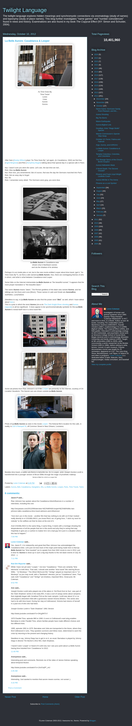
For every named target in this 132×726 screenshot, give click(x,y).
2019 (96, 72)
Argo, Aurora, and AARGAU (107, 145)
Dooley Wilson (19, 160)
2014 (96, 89)
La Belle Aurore (50, 487)
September (101, 188)
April (98, 205)
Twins (81, 487)
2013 (96, 92)
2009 (96, 226)
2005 (96, 240)
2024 (96, 54)
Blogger (93, 721)
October (99, 106)
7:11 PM (14, 558)
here (11, 302)
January (99, 215)
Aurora (13, 487)
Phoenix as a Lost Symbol (106, 183)
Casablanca (26, 487)
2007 (96, 233)
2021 (96, 65)
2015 (96, 85)
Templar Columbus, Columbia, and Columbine (108, 155)
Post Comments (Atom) (50, 704)
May (98, 201)
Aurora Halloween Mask (105, 165)
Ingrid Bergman (11, 163)
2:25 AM (14, 671)
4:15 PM (14, 683)
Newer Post (10, 697)
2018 (96, 75)
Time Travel (73, 487)
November (100, 102)
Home (45, 697)
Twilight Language (25, 10)
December (100, 99)
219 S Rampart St (19, 426)
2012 (96, 96)
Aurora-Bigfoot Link (103, 125)
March (99, 208)
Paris (66, 487)
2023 (96, 58)
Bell (18, 487)
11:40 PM (15, 652)
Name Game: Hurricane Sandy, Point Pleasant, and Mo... (108, 110)
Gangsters (36, 487)
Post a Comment (15, 688)
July (98, 194)
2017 (96, 79)
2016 (96, 82)
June (98, 198)
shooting (56, 304)
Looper (60, 487)
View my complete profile (101, 364)
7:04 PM (14, 537)
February (100, 212)
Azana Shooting (102, 114)
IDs (42, 487)
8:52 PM (14, 583)
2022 (96, 61)
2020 (96, 68)
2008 (96, 230)
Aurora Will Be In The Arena (107, 180)
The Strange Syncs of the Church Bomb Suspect (109, 161)
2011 (96, 219)
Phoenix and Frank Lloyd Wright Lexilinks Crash (108, 175)
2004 (96, 244)
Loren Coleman (17, 542)
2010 (96, 223)
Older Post (80, 697)
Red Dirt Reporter (18, 564)
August (99, 191)
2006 (96, 237)
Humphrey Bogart (34, 163)
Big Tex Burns (101, 118)
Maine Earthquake (103, 121)
